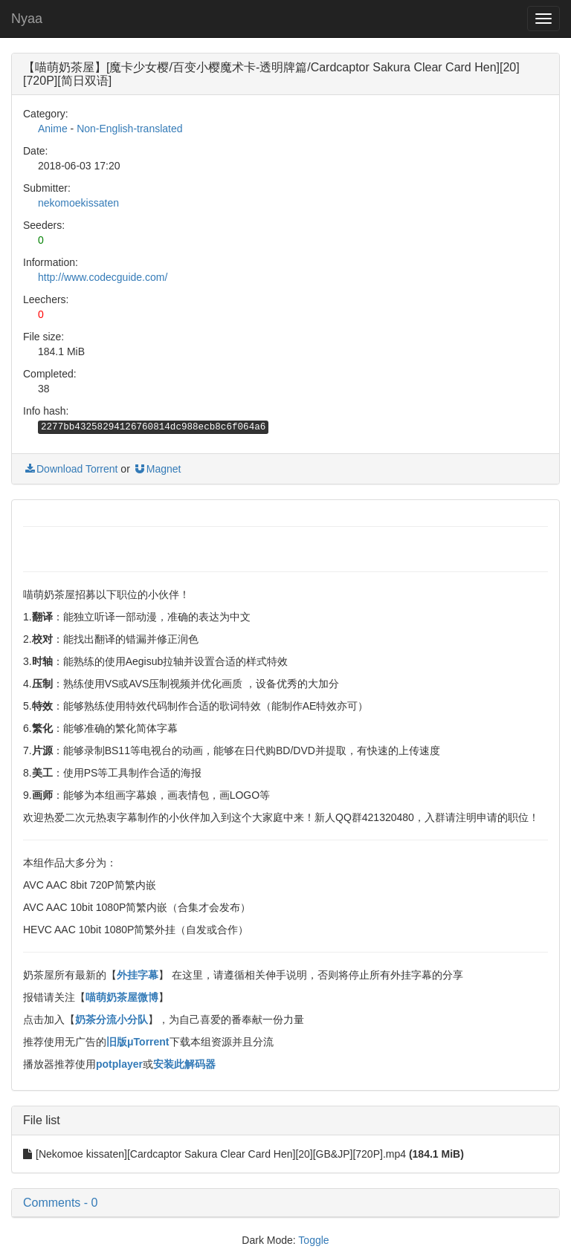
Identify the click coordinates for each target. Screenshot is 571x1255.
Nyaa (26, 18)
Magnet (157, 469)
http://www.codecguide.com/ (102, 277)
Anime (53, 128)
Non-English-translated (129, 128)
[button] (285, 1203)
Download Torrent (70, 469)
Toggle (313, 1240)
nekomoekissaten (78, 203)
